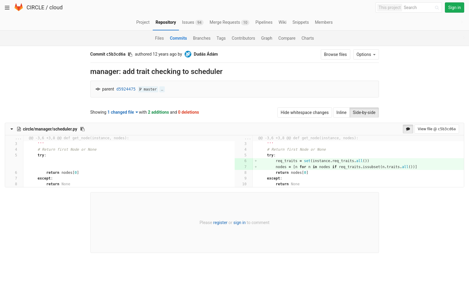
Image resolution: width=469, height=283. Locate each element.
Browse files (335, 54)
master (148, 89)
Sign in (454, 7)
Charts (308, 38)
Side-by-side (364, 112)
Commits (178, 38)
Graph (266, 38)
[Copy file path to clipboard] (82, 129)
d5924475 (126, 89)
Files (159, 38)
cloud (56, 7)
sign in (239, 222)
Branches (202, 38)
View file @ (437, 129)
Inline (341, 112)
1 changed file (123, 112)
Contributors (243, 38)
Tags (221, 38)
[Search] (422, 7)
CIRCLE (35, 7)
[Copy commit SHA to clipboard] (130, 54)
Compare (286, 38)
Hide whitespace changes (305, 112)
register (220, 222)
